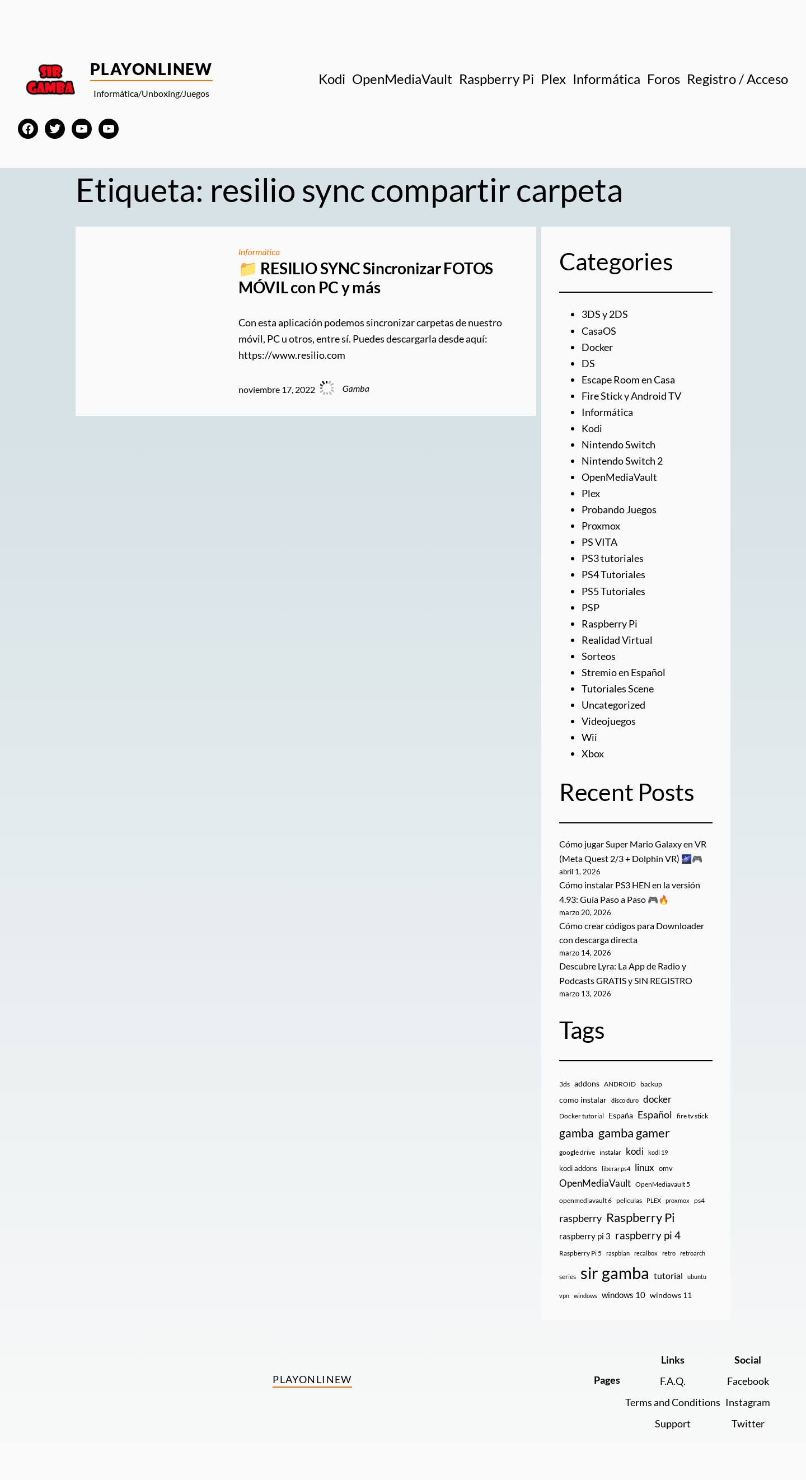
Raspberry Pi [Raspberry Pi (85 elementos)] (640, 1211)
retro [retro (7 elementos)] (669, 1247)
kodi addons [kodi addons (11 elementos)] (578, 1162)
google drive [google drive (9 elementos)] (577, 1146)
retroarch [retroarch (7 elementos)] (692, 1247)
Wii (589, 733)
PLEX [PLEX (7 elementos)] (653, 1194)
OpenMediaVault (619, 475)
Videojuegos (609, 717)
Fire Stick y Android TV (631, 394)
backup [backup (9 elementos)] (651, 1078)
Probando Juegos (619, 508)
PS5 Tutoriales (613, 588)
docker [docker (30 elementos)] (657, 1093)
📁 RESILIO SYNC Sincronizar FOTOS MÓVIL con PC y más (365, 278)
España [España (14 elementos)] (620, 1109)
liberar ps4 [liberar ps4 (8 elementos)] (616, 1162)
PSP (590, 604)
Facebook (748, 1375)
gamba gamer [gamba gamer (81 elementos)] (634, 1126)
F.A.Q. (672, 1375)
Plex (591, 491)
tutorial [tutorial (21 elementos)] (668, 1269)
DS (588, 363)
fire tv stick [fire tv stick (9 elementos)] (692, 1110)
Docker (597, 346)
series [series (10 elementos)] (567, 1270)
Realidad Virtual (617, 636)
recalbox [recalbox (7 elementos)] (646, 1247)
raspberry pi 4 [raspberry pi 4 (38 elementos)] (648, 1229)
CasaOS (599, 330)
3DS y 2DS (605, 314)
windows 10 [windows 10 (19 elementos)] (623, 1289)
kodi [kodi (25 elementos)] (635, 1145)
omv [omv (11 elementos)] (666, 1162)
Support (673, 1417)
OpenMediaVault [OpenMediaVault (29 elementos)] (595, 1177)
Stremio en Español (624, 668)
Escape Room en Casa (628, 379)
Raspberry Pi (610, 620)
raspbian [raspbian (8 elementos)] (618, 1247)
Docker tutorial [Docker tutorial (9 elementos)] (581, 1110)
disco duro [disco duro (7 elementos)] (625, 1094)
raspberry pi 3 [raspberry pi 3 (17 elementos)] (585, 1230)
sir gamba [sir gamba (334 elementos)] (614, 1266)
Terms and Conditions (672, 1396)
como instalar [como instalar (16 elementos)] (583, 1093)
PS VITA (599, 539)
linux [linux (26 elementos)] (644, 1161)
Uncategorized (613, 701)
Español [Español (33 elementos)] (655, 1109)
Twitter (748, 1417)
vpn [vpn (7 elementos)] (564, 1289)
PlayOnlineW (151, 68)
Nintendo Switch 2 (622, 459)
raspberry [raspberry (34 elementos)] (580, 1212)
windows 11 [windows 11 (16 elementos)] (671, 1289)
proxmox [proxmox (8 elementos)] (678, 1194)
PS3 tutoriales (613, 556)
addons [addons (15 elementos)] (586, 1077)
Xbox (593, 749)
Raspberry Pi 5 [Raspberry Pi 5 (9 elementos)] (580, 1247)
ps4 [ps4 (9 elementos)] (699, 1194)
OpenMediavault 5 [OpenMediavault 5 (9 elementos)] (662, 1178)
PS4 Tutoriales (613, 572)
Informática (259, 251)
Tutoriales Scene (618, 684)
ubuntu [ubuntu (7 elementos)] (696, 1270)
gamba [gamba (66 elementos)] (576, 1127)
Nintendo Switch (618, 443)
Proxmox (601, 523)
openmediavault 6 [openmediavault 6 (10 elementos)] (585, 1194)
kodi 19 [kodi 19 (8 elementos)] (658, 1146)
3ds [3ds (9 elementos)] (564, 1078)
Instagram (747, 1396)
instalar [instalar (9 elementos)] (610, 1146)
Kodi (592, 427)
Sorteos (599, 653)
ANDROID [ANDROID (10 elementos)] (620, 1078)
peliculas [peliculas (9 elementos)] (629, 1194)
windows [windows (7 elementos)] (585, 1289)
